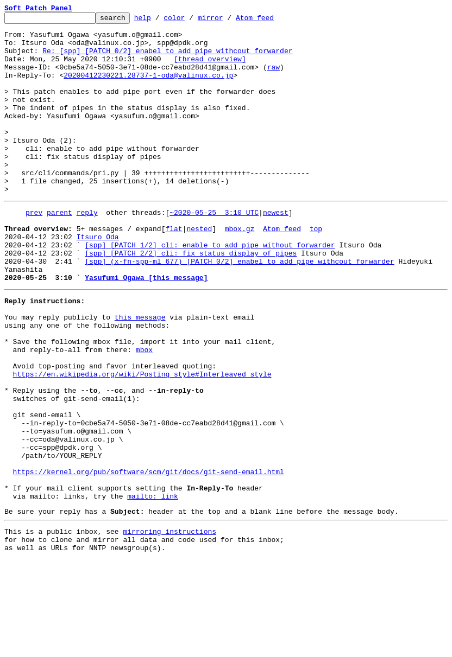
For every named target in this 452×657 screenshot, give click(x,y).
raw (273, 78)
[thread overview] (210, 68)
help (159, 20)
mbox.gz (240, 269)
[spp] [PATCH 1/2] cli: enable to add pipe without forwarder (210, 289)
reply (87, 249)
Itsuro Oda (98, 279)
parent (59, 249)
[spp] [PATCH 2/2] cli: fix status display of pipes (191, 298)
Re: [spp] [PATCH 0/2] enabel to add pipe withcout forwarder (167, 58)
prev (34, 249)
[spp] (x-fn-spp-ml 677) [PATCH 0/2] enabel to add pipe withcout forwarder (239, 308)
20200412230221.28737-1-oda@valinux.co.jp (148, 88)
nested (199, 269)
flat (173, 269)
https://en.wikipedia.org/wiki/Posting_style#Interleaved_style (142, 440)
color (191, 20)
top (316, 269)
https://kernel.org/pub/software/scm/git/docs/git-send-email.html (148, 558)
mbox (144, 411)
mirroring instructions (169, 625)
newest (275, 249)
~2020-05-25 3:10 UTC (214, 249)
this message (140, 372)
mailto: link (152, 587)
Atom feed (272, 20)
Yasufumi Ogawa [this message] (146, 328)
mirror (227, 20)
